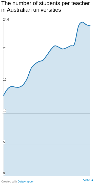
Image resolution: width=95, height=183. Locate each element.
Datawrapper (26, 181)
